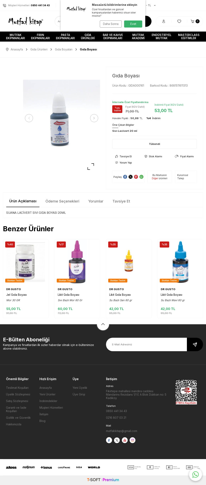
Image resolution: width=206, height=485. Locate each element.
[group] (61, 118)
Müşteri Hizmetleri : (26, 5)
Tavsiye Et (123, 156)
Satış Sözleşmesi (17, 401)
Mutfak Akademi (138, 36)
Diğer (155, 178)
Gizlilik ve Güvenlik (18, 417)
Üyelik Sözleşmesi (18, 394)
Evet (133, 24)
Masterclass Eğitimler (189, 36)
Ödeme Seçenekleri (62, 201)
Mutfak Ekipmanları (15, 36)
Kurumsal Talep (182, 177)
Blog (42, 421)
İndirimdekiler (48, 401)
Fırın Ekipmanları (40, 36)
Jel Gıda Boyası (16, 294)
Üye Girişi (79, 394)
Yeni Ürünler (47, 394)
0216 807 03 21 (116, 417)
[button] (30, 118)
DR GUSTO (13, 289)
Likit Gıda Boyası (68, 294)
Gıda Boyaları (63, 49)
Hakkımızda (13, 424)
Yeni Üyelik (80, 387)
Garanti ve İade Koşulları (16, 409)
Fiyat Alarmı (184, 156)
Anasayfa (14, 49)
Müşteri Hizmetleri (51, 407)
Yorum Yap (123, 162)
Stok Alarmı (153, 156)
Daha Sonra (110, 24)
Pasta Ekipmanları (65, 36)
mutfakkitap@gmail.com (121, 431)
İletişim (43, 414)
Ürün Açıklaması (22, 201)
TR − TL (147, 5)
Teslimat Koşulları (17, 387)
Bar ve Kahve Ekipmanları (113, 36)
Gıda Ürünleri (88, 36)
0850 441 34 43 (116, 411)
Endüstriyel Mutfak (161, 36)
